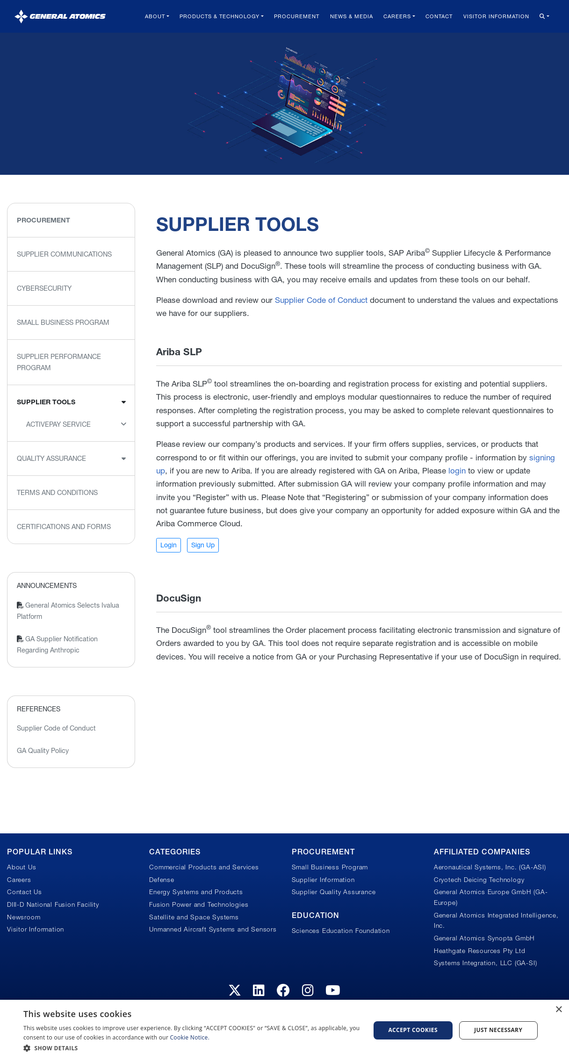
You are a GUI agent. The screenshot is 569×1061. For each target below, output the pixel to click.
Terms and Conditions (57, 492)
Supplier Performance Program (59, 362)
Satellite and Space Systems (194, 917)
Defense (161, 879)
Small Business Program (63, 322)
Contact (439, 16)
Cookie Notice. (190, 1037)
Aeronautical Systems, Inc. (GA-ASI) (490, 867)
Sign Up (203, 545)
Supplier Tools (46, 402)
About (155, 16)
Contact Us (24, 892)
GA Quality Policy (43, 750)
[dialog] (284, 1030)
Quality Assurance (51, 458)
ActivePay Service (58, 424)
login (457, 470)
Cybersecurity (44, 288)
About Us (21, 867)
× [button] (558, 1009)
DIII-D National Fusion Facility (53, 904)
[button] (191, 1048)
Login (168, 545)
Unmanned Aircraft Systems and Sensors (213, 929)
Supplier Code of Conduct (321, 300)
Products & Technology (219, 16)
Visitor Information (496, 16)
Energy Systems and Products (196, 892)
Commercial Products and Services (204, 867)
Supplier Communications (64, 254)
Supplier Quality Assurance (334, 892)
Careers (397, 16)
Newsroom (23, 917)
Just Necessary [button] (498, 1030)
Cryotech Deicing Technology (479, 879)
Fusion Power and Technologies (198, 904)
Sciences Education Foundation (341, 930)
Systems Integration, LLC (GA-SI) (485, 963)
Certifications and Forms (64, 527)
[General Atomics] (60, 16)
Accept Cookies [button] (413, 1030)
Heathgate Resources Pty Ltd (480, 950)
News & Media (351, 16)
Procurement (296, 16)
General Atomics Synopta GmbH (484, 938)
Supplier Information (323, 879)
